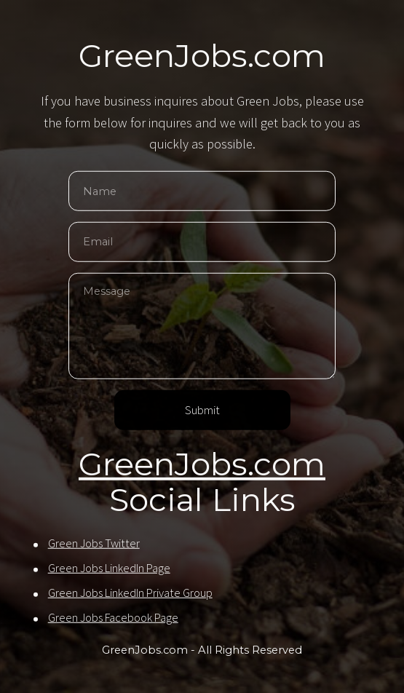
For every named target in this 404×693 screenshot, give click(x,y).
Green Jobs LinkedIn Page (109, 569)
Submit (202, 411)
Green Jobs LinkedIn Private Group (130, 593)
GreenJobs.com (202, 464)
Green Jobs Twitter (94, 544)
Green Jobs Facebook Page (113, 618)
